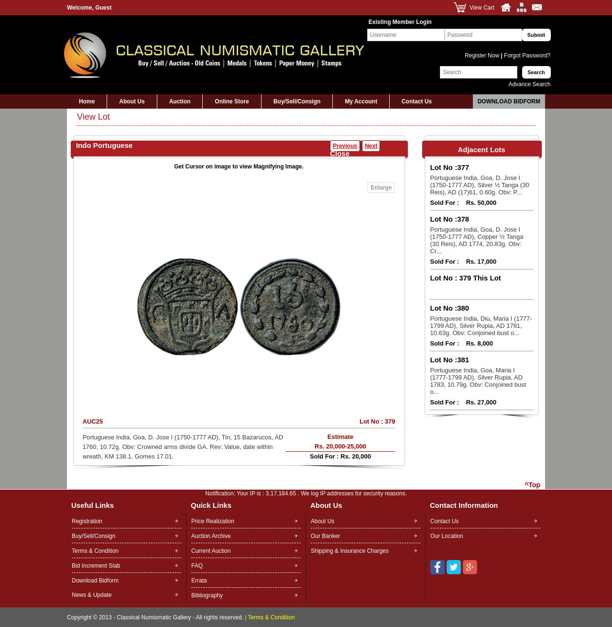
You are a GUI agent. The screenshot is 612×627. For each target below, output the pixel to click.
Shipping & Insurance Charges (350, 551)
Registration (87, 521)
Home (87, 101)
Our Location (446, 536)
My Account (361, 101)
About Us (131, 101)
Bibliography (207, 595)
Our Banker (325, 536)
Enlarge (381, 187)
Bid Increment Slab (96, 565)
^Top (532, 485)
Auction (180, 101)
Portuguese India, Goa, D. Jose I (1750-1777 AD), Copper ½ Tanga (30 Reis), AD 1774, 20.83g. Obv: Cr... (476, 240)
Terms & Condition (95, 551)
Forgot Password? (527, 55)
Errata (199, 580)
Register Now (483, 55)
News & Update (91, 595)
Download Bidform (509, 101)
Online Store (232, 101)
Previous (345, 146)
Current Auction (211, 551)
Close (340, 153)
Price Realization (212, 521)
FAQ (197, 565)
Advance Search (529, 84)
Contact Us (417, 101)
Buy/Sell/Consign (297, 101)
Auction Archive (211, 536)
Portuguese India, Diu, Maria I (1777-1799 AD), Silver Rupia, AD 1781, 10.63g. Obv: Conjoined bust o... (481, 325)
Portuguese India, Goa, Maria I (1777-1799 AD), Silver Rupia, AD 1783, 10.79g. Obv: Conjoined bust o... (478, 381)
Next (371, 146)
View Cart (482, 7)
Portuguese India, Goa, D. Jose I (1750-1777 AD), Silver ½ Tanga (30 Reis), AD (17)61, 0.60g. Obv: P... (479, 185)
